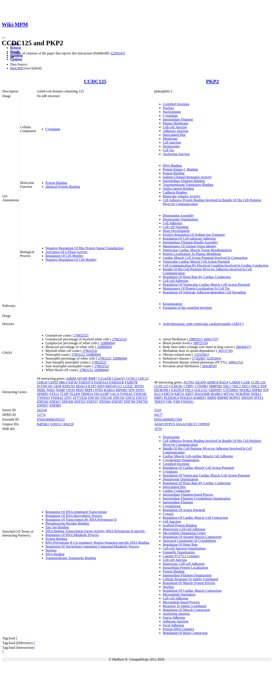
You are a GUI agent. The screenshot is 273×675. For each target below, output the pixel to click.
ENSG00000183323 (51, 419)
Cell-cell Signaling (175, 227)
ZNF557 (92, 401)
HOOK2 (245, 390)
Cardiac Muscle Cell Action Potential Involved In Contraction (205, 258)
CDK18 (42, 382)
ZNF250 (118, 397)
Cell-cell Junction (175, 127)
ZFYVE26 (80, 397)
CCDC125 (95, 81)
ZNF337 (141, 397)
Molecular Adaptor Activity (181, 196)
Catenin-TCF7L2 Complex (181, 556)
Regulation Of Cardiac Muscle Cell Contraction (195, 517)
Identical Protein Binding (62, 186)
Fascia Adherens (174, 617)
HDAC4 (81, 386)
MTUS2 (228, 394)
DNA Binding (172, 165)
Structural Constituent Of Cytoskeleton (189, 540)
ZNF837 (42, 405)
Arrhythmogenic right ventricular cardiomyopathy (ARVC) (203, 324)
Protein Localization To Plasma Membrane (192, 254)
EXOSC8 (177, 390)
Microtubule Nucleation (179, 594)
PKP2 (212, 81)
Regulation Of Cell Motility (64, 256)
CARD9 (234, 382)
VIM (176, 401)
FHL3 (189, 390)
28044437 (243, 347)
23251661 (201, 354)
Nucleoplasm (172, 112)
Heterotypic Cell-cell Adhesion (184, 529)
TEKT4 (159, 401)
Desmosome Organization (180, 219)
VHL (168, 401)
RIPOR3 (121, 390)
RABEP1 (199, 397)
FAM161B (116, 382)
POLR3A (186, 397)
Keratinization (172, 304)
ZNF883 (55, 405)
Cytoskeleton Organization (181, 460)
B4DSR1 (43, 424)
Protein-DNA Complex (178, 629)
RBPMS (223, 397)
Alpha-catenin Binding (178, 188)
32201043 (213, 358)
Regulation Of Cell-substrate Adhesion (189, 238)
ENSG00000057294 (168, 419)
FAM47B (131, 382)
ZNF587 (117, 401)
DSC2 (236, 386)
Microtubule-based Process (181, 602)
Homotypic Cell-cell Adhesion (184, 564)
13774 (41, 415)
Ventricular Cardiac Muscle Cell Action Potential (196, 261)
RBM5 (211, 397)
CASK (245, 382)
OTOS (70, 390)
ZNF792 (142, 401)
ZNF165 (93, 397)
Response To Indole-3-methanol (184, 606)
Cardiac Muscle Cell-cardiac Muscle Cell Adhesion (198, 456)
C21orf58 (104, 378)
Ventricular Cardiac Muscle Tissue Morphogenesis (197, 250)
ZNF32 (130, 397)
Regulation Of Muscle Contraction (186, 610)
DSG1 (246, 386)
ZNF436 (67, 401)
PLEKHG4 (171, 397)
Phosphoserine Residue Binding (67, 523)
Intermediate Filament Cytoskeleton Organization (196, 498)
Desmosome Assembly (178, 215)
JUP (266, 390)
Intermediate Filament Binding (184, 181)
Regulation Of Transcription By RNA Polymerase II (80, 519)
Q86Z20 (68, 424)
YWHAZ (57, 397)
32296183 (117, 53)
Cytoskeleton (172, 506)
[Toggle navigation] (3, 37)
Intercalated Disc (174, 135)
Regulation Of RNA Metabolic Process (72, 535)
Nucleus (168, 108)
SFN (131, 390)
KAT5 (92, 386)
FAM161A (101, 382)
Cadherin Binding (175, 192)
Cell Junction (172, 142)
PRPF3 (89, 390)
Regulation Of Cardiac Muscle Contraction (192, 590)
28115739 (224, 351)
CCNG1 (131, 378)
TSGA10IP (101, 394)
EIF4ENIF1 (162, 390)
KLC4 (158, 394)
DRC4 (63, 382)
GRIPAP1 (215, 390)
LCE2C (128, 386)
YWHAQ (43, 397)
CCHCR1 (176, 386)
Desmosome (171, 146)
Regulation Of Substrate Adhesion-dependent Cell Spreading (204, 292)
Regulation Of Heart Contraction (185, 633)
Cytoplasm (52, 129)
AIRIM (71, 378)
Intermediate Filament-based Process (188, 494)
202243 (42, 410)
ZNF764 (129, 401)
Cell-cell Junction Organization (184, 548)
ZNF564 (104, 401)
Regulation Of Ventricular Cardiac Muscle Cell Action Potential (206, 284)
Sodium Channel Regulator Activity (187, 177)
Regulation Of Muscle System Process (189, 583)
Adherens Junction (175, 131)
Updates (16, 59)
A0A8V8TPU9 (164, 424)
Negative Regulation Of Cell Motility (71, 259)
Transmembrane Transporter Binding (188, 185)
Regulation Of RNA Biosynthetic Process (73, 516)
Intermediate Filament (178, 119)
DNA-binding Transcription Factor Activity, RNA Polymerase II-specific (95, 531)
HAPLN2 (68, 386)
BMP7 (92, 378)
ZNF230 (106, 397)
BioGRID (16, 68)
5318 (157, 410)
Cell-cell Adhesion (175, 281)
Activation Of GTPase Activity (66, 252)
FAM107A (85, 382)
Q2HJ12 (55, 424)
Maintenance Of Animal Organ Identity (189, 246)
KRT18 (169, 394)
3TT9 (158, 429)
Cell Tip (168, 150)
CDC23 (143, 378)
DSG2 (255, 386)
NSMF (60, 390)
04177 (158, 415)
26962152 (235, 362)
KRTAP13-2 (113, 386)
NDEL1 (256, 394)
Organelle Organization (179, 552)
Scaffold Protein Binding (180, 525)
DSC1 (227, 386)
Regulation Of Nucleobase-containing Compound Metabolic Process (92, 546)
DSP (263, 386)
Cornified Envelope (176, 104)
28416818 (208, 366)
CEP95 (53, 382)
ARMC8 (212, 382)
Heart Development (176, 231)
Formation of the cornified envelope (187, 307)
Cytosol (168, 514)
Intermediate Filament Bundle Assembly (190, 242)
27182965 (199, 358)
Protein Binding (56, 183)
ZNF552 (80, 401)
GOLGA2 (201, 390)
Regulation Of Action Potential (184, 510)
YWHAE (126, 394)
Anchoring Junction (176, 154)
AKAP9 (200, 382)
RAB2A (109, 390)
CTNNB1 (201, 386)
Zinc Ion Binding (57, 527)
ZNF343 (42, 401)
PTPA (99, 390)
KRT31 (179, 394)
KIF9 (101, 386)
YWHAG (186, 401)
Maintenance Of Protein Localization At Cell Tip (196, 288)
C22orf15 (118, 378)
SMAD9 (247, 397)
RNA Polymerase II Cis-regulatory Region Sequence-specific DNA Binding (97, 542)
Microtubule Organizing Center (184, 533)
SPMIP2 (42, 394)
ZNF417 (55, 401)
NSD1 (50, 390)
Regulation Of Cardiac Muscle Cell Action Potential (198, 467)
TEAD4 (74, 394)
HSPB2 (257, 390)
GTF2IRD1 (231, 390)
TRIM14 (87, 394)
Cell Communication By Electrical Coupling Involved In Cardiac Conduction (216, 265)
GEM (57, 386)
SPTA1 (258, 397)
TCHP (64, 394)
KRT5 (189, 394)
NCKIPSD (242, 394)
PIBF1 (158, 397)
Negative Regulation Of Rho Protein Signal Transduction (84, 248)
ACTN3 (188, 382)
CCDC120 (258, 382)
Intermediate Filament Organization (187, 575)
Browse (15, 48)
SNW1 (140, 390)
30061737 (210, 339)
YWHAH (139, 394)
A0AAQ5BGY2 (187, 424)
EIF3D (73, 382)
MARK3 (216, 394)
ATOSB (82, 378)
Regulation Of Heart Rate (180, 544)
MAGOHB (202, 394)
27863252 (80, 335)
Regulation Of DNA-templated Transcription (76, 512)
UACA (114, 394)
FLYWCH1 (45, 386)
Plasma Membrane (175, 123)
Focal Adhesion (173, 625)
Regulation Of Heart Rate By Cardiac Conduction (197, 277)
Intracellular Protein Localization (185, 567)
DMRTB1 (215, 386)
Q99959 (204, 424)
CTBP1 (189, 386)
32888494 (107, 343)
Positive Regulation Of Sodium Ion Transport (194, 234)
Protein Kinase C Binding (180, 169)
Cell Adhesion (172, 223)
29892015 (196, 339)
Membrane (170, 138)
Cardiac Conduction (176, 491)
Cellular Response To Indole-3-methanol (190, 579)
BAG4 (223, 382)
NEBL (41, 390)
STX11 (54, 394)
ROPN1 (234, 397)
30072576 (200, 343)
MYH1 (139, 386)
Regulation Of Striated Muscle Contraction (192, 537)
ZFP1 (68, 397)
